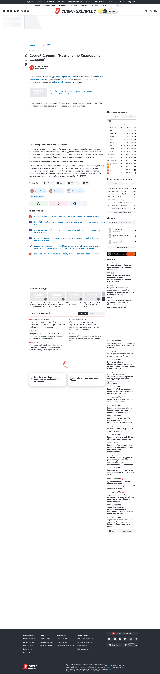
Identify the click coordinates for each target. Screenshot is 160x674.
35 (32, 331)
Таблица (73, 5)
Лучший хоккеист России (65, 646)
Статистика (95, 5)
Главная (33, 45)
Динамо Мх (113, 161)
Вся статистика (122, 247)
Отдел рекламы (28, 646)
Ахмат (111, 151)
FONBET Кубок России (41, 319)
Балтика (112, 136)
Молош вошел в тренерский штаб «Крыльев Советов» (121, 430)
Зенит (111, 130)
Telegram (50, 183)
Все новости (127, 531)
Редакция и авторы (29, 638)
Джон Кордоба (118, 229)
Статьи (103, 5)
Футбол (30, 2)
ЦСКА (111, 139)
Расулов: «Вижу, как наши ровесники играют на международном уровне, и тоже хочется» (119, 278)
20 (71, 319)
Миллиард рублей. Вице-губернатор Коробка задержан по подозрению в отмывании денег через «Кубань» (45, 347)
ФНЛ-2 (35, 342)
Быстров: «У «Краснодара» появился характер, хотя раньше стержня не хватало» (121, 391)
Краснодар (113, 127)
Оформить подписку (46, 646)
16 (71, 333)
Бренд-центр (27, 649)
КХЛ (34, 331)
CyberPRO (111, 2)
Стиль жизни (99, 2)
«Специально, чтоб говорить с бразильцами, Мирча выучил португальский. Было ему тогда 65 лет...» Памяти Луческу (84, 325)
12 (121, 434)
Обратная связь (82, 646)
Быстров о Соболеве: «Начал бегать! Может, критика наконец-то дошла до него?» (85, 338)
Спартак (112, 142)
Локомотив (113, 133)
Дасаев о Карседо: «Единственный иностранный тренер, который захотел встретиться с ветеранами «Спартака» (120, 378)
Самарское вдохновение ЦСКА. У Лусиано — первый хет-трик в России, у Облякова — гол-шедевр (47, 324)
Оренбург (112, 170)
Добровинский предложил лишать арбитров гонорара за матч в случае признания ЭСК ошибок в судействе (121, 484)
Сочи (111, 173)
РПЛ (48, 45)
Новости (64, 5)
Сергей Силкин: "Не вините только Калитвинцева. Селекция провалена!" (72, 92)
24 (121, 479)
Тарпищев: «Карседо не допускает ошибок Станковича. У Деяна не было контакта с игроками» (120, 510)
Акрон (111, 158)
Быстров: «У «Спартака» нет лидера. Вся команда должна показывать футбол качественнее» (120, 448)
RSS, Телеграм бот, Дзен (85, 638)
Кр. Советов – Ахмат (122, 188)
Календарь (84, 5)
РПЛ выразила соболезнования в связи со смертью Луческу (120, 355)
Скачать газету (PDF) (46, 642)
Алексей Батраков (119, 241)
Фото (111, 5)
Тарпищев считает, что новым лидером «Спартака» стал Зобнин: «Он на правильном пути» (120, 523)
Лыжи (88, 2)
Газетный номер (45, 638)
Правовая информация (84, 642)
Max (87, 183)
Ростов (112, 155)
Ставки (121, 2)
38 (121, 492)
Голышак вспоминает (79, 319)
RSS (111, 531)
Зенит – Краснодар (121, 205)
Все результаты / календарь (122, 212)
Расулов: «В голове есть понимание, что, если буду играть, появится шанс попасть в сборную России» (120, 291)
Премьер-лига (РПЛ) (50, 5)
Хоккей (39, 2)
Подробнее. (112, 669)
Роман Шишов (41, 67)
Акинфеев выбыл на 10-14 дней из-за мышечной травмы (120, 400)
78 (32, 319)
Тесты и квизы (62, 638)
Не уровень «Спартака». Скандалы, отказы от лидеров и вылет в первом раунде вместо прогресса (45, 335)
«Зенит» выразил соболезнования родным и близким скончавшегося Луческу (121, 345)
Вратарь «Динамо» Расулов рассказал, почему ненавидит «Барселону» (120, 267)
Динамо (112, 148)
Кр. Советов (113, 164)
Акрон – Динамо (121, 208)
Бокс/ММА (50, 2)
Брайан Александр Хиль (121, 235)
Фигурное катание (74, 2)
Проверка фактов (29, 642)
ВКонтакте (75, 183)
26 (32, 342)
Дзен (62, 183)
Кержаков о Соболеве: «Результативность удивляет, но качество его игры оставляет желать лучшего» (121, 365)
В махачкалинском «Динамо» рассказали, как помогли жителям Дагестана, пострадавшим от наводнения (120, 460)
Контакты (26, 652)
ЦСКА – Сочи (119, 197)
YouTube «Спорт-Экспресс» (122, 633)
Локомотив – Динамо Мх (123, 202)
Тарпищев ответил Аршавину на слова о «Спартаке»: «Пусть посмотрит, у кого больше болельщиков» (120, 498)
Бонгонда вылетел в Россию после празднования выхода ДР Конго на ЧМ (121, 472)
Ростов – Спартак (121, 200)
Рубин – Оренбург (121, 191)
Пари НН (112, 167)
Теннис (61, 2)
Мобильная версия (83, 649)
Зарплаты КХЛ (62, 642)
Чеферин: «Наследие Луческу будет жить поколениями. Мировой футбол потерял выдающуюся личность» (119, 303)
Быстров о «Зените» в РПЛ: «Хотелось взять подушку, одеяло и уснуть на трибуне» (119, 420)
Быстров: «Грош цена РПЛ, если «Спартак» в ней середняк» (121, 438)
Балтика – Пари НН (121, 194)
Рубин (111, 145)
